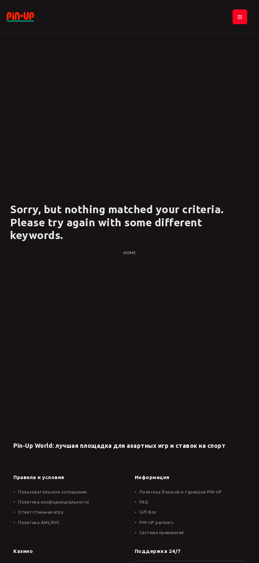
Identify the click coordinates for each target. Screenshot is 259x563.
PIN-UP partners (156, 522)
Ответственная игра (40, 512)
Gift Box (148, 512)
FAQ (143, 502)
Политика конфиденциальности (53, 502)
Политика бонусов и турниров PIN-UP (180, 491)
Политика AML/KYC (39, 522)
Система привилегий (161, 532)
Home (129, 252)
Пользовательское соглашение (52, 491)
